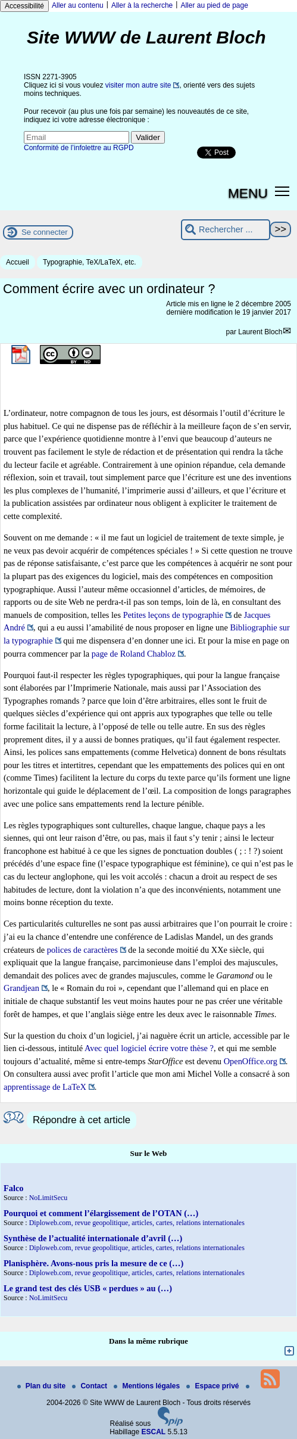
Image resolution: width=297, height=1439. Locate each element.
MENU (248, 193)
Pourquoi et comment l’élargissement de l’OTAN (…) (101, 1213)
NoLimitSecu (48, 1198)
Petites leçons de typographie (173, 615)
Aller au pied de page (214, 5)
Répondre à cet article (81, 1120)
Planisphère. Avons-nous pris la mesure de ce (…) (93, 1263)
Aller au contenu (78, 5)
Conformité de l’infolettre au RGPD (79, 148)
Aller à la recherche (142, 5)
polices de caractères (82, 950)
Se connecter (44, 232)
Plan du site (42, 1386)
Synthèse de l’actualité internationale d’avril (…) (93, 1238)
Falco (14, 1188)
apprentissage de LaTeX (45, 1087)
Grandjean (21, 988)
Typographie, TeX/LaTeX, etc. (89, 262)
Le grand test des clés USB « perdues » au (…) (88, 1288)
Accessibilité (24, 6)
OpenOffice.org (250, 1061)
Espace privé (213, 1386)
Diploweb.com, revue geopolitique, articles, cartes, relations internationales (137, 1223)
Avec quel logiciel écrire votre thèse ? (149, 1048)
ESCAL (154, 1432)
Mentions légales (148, 1386)
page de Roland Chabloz (134, 653)
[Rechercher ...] (225, 229)
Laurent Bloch (260, 332)
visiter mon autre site (138, 85)
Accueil (17, 262)
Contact (90, 1386)
